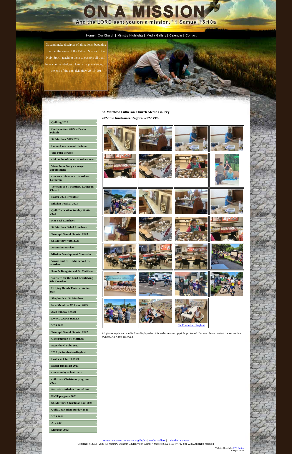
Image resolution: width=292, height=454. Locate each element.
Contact (184, 440)
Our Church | (107, 35)
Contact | (192, 35)
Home (106, 440)
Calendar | (176, 35)
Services (117, 440)
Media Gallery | (157, 35)
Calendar (173, 440)
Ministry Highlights (135, 440)
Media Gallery (157, 440)
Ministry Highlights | (131, 35)
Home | (91, 35)
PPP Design (238, 448)
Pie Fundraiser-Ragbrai (191, 324)
